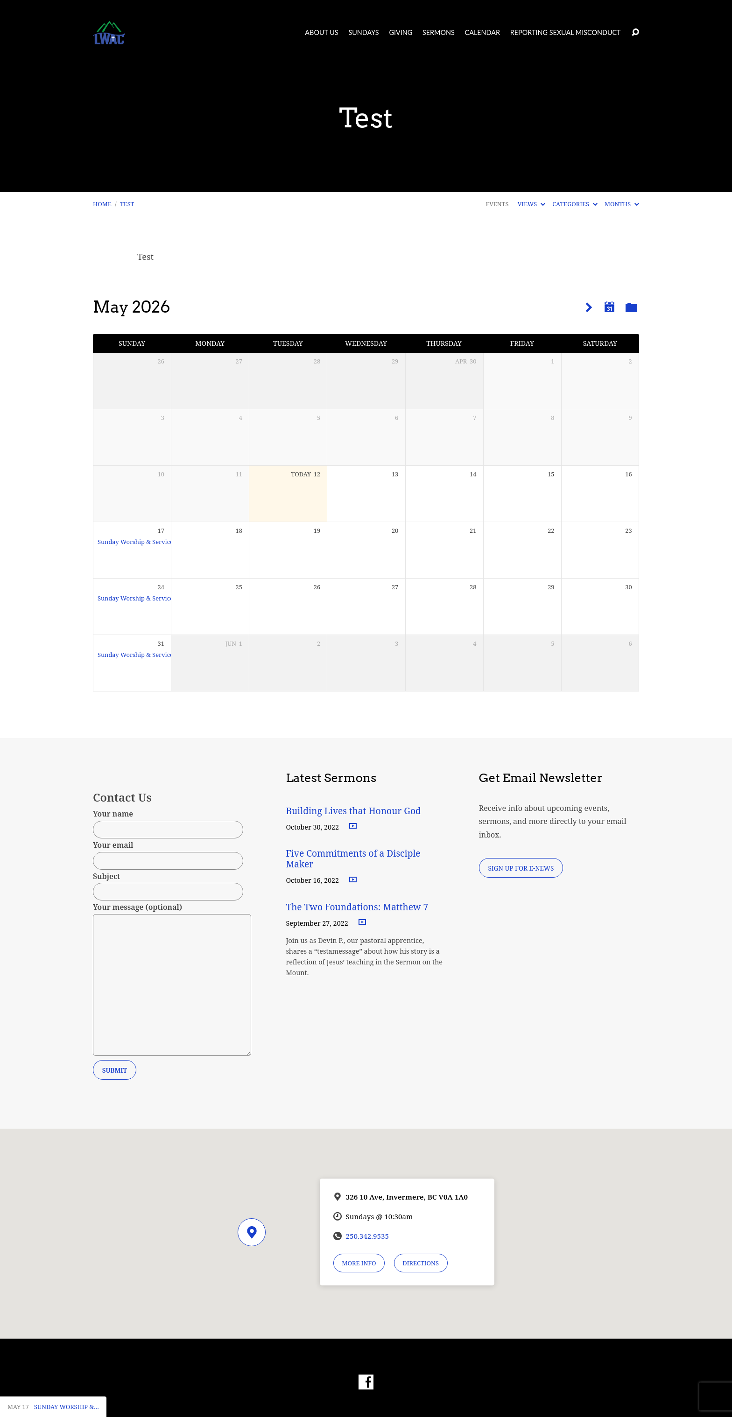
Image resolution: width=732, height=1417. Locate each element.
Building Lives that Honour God (353, 810)
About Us (321, 32)
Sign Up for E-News (521, 868)
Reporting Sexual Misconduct (565, 32)
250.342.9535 (367, 1236)
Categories (574, 204)
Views (531, 204)
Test (127, 204)
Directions (420, 1263)
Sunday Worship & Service (135, 541)
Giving (400, 32)
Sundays (363, 32)
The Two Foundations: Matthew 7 (358, 906)
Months (622, 204)
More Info (359, 1263)
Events (497, 204)
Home (102, 204)
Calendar (482, 32)
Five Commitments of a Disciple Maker (353, 858)
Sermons (438, 32)
